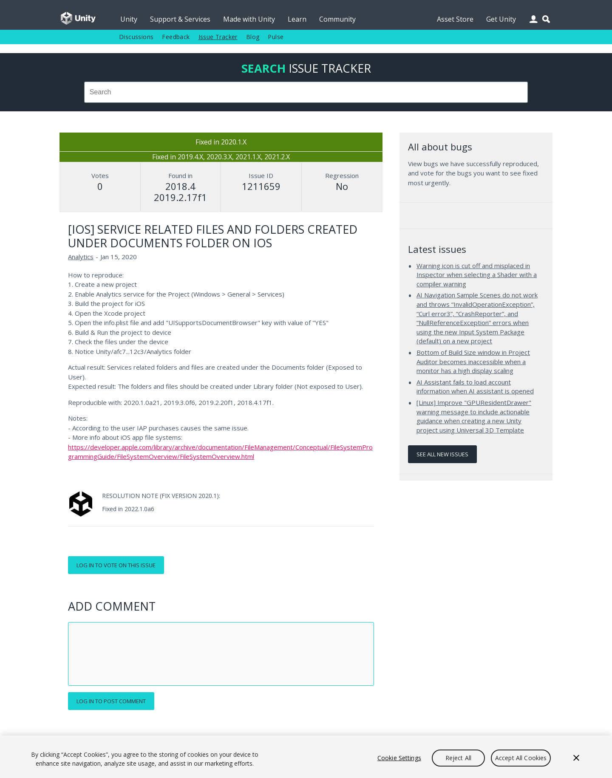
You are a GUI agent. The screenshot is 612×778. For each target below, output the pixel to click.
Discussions (136, 37)
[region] (306, 757)
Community (337, 19)
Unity (128, 19)
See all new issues (442, 454)
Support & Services (180, 19)
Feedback (176, 37)
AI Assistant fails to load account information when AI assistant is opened (475, 387)
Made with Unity (249, 19)
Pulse (275, 37)
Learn (297, 19)
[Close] (576, 758)
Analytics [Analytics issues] (81, 256)
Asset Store (455, 19)
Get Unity (501, 19)
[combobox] (306, 92)
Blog (253, 37)
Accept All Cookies (521, 758)
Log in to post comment (111, 701)
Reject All (458, 758)
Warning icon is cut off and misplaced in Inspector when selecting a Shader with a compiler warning (476, 274)
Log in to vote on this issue (116, 565)
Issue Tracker (218, 37)
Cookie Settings (399, 758)
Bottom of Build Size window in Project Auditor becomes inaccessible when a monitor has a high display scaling (473, 361)
